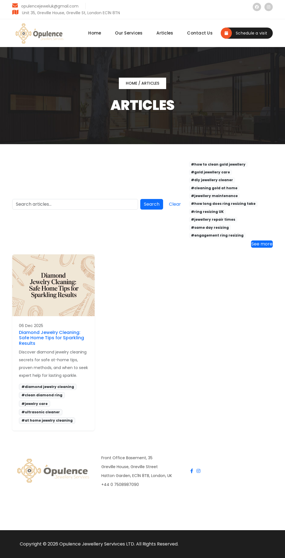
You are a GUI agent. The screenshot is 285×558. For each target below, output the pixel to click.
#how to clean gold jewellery (218, 164)
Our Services (128, 33)
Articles (164, 33)
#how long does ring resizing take (223, 203)
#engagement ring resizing (217, 235)
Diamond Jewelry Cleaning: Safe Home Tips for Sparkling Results (51, 337)
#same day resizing (210, 227)
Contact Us (200, 33)
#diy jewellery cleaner (212, 180)
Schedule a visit (244, 33)
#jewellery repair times (213, 219)
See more (261, 244)
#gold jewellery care (210, 172)
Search (151, 204)
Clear (175, 204)
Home (94, 33)
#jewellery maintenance (214, 195)
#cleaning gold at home (214, 188)
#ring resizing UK (207, 211)
